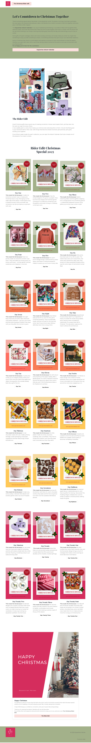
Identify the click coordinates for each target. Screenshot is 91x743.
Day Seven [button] (18, 328)
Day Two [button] (45, 209)
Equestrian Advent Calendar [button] (45, 50)
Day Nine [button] (72, 329)
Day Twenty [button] (45, 557)
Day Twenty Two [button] (18, 616)
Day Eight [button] (45, 328)
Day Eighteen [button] (72, 502)
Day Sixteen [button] (18, 499)
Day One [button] (18, 209)
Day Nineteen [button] (18, 558)
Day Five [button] (45, 267)
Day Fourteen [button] (45, 444)
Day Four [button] (18, 268)
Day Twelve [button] (72, 387)
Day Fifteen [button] (72, 443)
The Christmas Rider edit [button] (21, 3)
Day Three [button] (73, 208)
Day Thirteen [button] (18, 444)
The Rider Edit (45, 716)
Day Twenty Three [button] (45, 615)
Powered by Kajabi (81, 739)
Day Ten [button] (18, 387)
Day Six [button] (73, 269)
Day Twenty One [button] (72, 558)
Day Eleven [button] (45, 387)
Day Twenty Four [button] (72, 616)
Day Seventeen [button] (45, 501)
